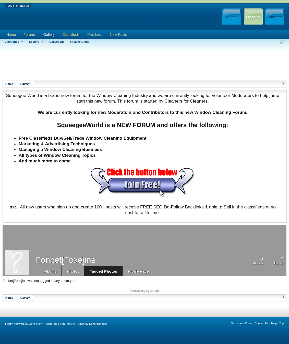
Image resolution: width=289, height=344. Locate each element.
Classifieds (71, 34)
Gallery (49, 34)
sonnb (154, 291)
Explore (36, 42)
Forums (29, 34)
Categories (14, 42)
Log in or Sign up (18, 5)
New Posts (118, 34)
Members (94, 34)
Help (274, 323)
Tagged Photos (103, 271)
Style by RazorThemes (92, 323)
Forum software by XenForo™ (40, 323)
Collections (56, 41)
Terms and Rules (241, 323)
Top (281, 323)
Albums (50, 271)
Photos (73, 271)
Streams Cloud (80, 41)
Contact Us (261, 323)
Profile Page (138, 271)
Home (11, 34)
